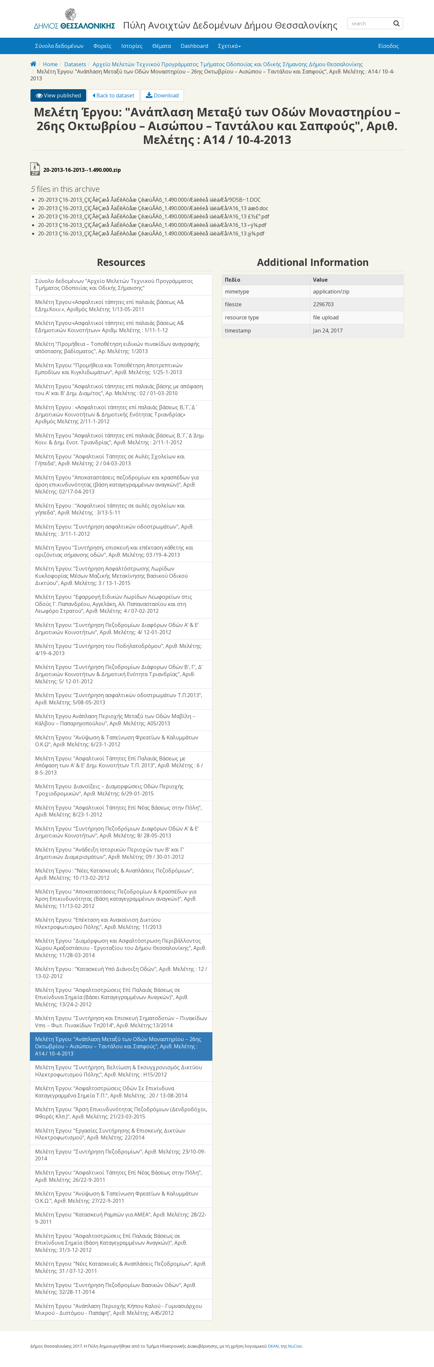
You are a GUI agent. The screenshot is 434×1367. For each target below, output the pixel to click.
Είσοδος (388, 46)
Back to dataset (113, 95)
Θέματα (161, 46)
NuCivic (295, 1346)
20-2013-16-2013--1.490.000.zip (82, 169)
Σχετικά (229, 46)
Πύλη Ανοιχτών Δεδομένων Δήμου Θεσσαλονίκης (230, 25)
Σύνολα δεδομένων (59, 46)
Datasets (75, 64)
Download (162, 95)
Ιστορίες (132, 46)
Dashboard (194, 46)
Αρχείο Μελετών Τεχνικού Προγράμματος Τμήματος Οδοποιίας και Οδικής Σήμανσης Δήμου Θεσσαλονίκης (228, 64)
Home (50, 64)
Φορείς (102, 46)
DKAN (273, 1346)
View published (61, 96)
